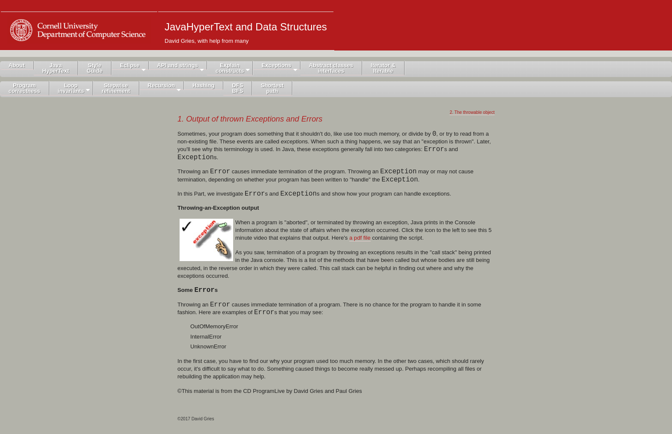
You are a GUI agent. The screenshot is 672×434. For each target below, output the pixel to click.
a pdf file (360, 238)
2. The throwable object (472, 112)
